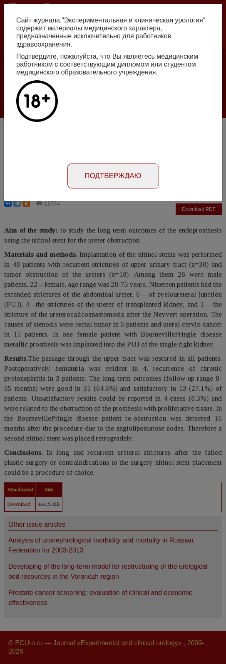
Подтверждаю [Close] (113, 176)
